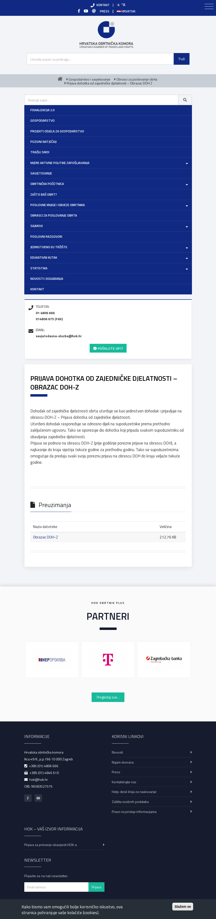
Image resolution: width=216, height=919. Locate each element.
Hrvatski (126, 11)
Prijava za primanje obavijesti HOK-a (50, 844)
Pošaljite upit (108, 348)
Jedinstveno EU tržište (48, 247)
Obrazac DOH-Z (45, 537)
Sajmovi (36, 225)
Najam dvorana (123, 762)
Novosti (117, 752)
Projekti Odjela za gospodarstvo (57, 131)
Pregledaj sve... (108, 697)
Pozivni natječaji (43, 141)
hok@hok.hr (38, 779)
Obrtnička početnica (47, 183)
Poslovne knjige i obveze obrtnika (57, 204)
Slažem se (182, 907)
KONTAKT (103, 4)
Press (116, 771)
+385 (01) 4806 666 (43, 765)
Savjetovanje (41, 173)
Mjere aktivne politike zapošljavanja (59, 162)
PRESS (104, 11)
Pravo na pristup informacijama (134, 811)
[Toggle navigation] (209, 6)
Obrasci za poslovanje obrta (53, 215)
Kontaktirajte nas (124, 781)
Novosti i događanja (46, 278)
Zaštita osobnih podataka (130, 801)
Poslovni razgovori (46, 236)
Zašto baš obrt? (43, 194)
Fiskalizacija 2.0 (42, 110)
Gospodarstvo (42, 120)
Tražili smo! (39, 152)
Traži (181, 58)
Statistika (38, 268)
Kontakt (37, 289)
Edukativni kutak (43, 257)
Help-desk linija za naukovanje (134, 791)
